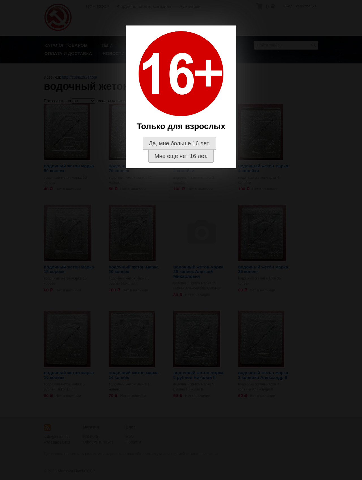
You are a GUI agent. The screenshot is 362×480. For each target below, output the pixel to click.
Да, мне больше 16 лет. (179, 143)
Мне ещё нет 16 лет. (180, 156)
